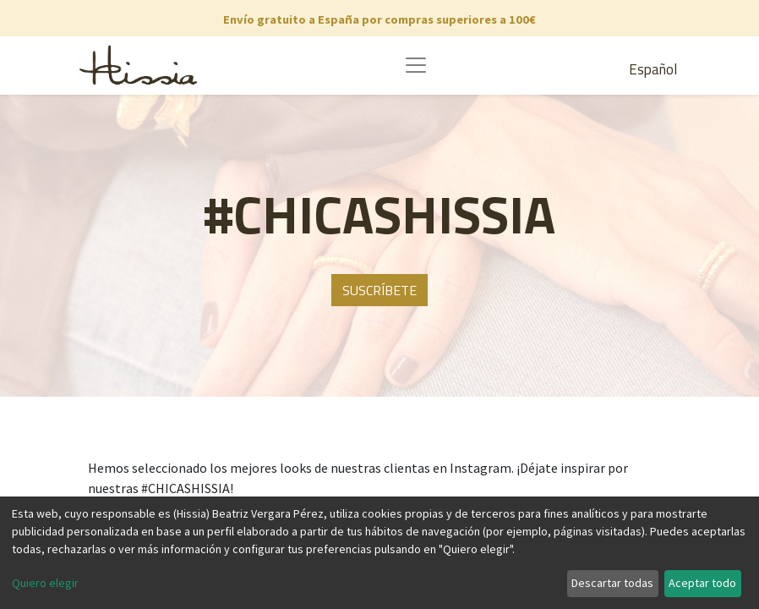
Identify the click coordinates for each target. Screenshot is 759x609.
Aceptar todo (702, 582)
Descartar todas (612, 582)
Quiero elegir (45, 582)
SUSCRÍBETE (379, 290)
